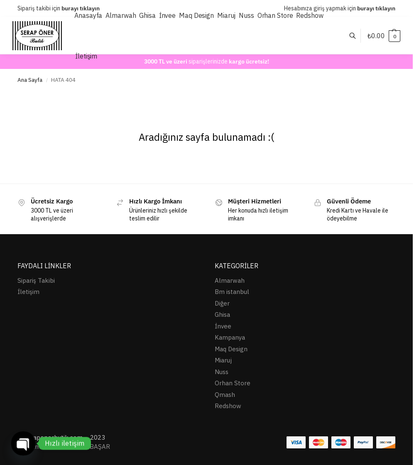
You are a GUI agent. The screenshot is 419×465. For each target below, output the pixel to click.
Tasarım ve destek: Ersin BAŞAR (63, 446)
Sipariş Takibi (36, 280)
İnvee (223, 326)
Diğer (222, 303)
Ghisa (222, 314)
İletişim (28, 292)
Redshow (228, 406)
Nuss (221, 372)
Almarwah (230, 280)
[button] (384, 35)
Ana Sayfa (29, 79)
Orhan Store (232, 383)
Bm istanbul (232, 292)
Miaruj (223, 360)
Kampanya (230, 337)
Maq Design (231, 349)
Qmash (225, 395)
